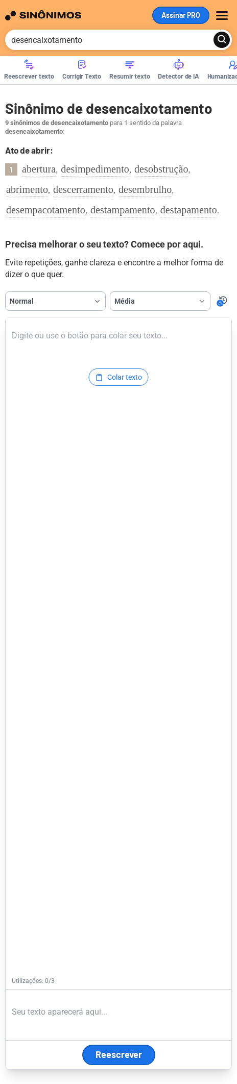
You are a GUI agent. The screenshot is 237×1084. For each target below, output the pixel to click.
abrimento (27, 189)
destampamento (122, 209)
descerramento (83, 189)
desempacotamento (45, 209)
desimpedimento (95, 169)
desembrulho (145, 189)
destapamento (188, 209)
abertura (39, 169)
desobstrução (161, 169)
